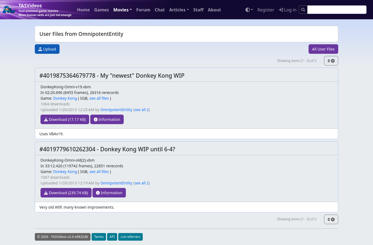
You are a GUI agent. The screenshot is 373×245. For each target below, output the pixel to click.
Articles (177, 10)
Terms (99, 236)
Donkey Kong (65, 98)
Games (101, 10)
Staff (198, 10)
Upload (47, 49)
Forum (143, 10)
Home (83, 10)
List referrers (130, 236)
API (112, 236)
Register (265, 10)
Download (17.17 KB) (65, 119)
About (214, 10)
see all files (99, 98)
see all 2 (141, 109)
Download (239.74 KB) (66, 192)
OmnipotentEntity (116, 109)
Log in (288, 10)
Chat (160, 10)
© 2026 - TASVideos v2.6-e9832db (62, 236)
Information (107, 119)
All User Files (323, 49)
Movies (121, 10)
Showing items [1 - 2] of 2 (296, 60)
